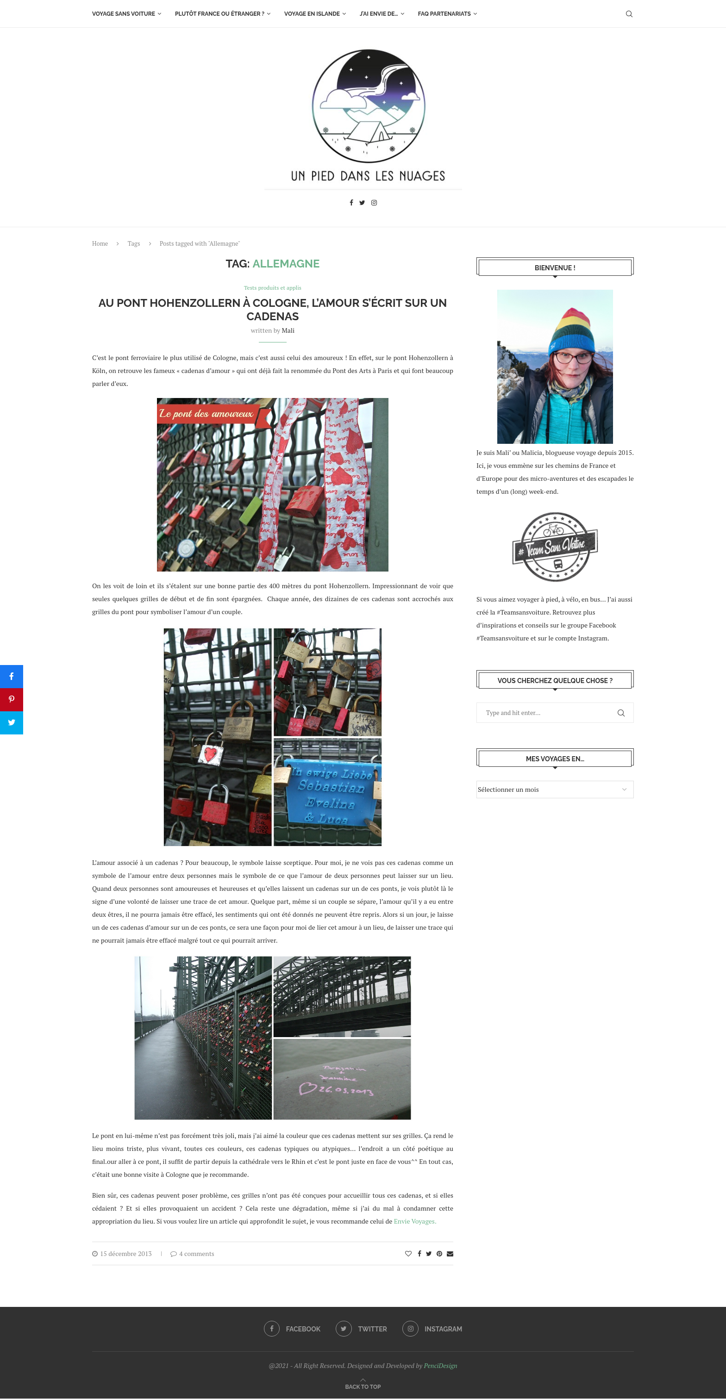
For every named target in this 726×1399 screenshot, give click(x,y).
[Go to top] (363, 1386)
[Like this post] (408, 1254)
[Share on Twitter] (429, 1254)
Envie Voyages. (415, 1221)
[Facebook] (351, 203)
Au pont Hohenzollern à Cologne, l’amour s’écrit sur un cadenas (273, 310)
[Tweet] (11, 722)
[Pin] (11, 699)
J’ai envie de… (379, 14)
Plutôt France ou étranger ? (219, 14)
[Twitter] (362, 203)
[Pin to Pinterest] (439, 1254)
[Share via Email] (450, 1254)
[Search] (629, 13)
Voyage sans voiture (123, 14)
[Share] (11, 676)
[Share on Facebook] (419, 1254)
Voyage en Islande (312, 14)
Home (100, 243)
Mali (288, 330)
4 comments (192, 1254)
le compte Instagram (577, 638)
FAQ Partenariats (444, 14)
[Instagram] (374, 203)
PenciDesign (440, 1366)
